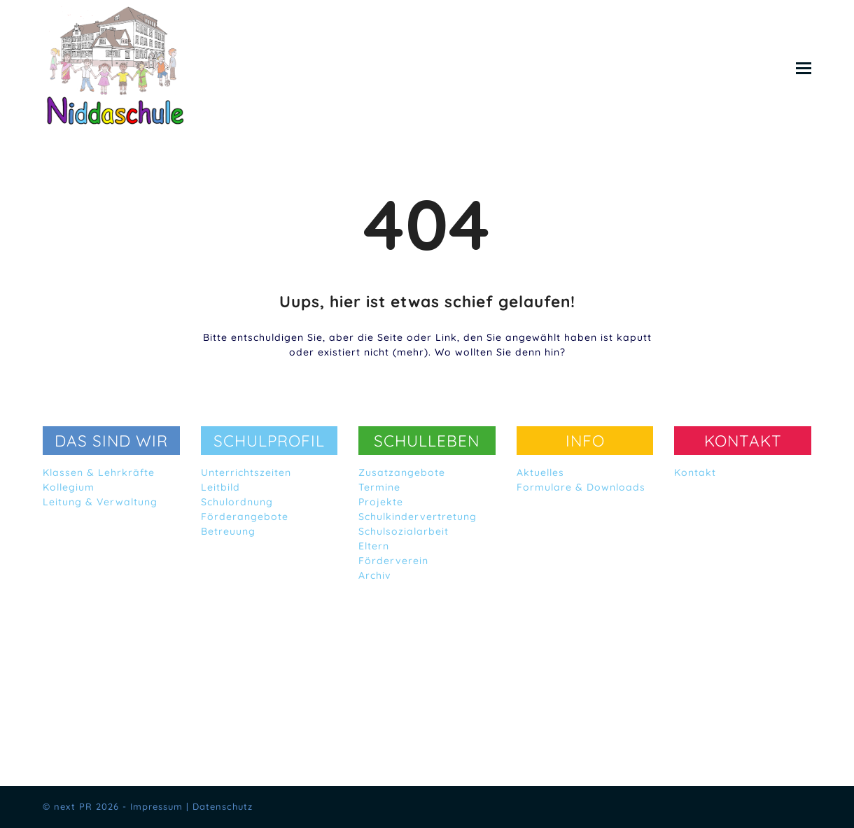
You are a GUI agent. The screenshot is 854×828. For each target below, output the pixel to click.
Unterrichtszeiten (246, 472)
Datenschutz (222, 806)
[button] (803, 67)
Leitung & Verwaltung (100, 502)
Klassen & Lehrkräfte (99, 472)
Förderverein (393, 560)
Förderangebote (244, 516)
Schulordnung (237, 502)
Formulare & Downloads (581, 487)
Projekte (380, 502)
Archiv (374, 575)
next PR (73, 806)
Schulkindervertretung (417, 516)
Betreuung (228, 531)
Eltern (373, 546)
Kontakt (695, 472)
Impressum (156, 806)
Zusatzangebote (401, 472)
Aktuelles (540, 472)
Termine (379, 487)
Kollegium (68, 487)
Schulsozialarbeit (403, 531)
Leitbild (220, 487)
